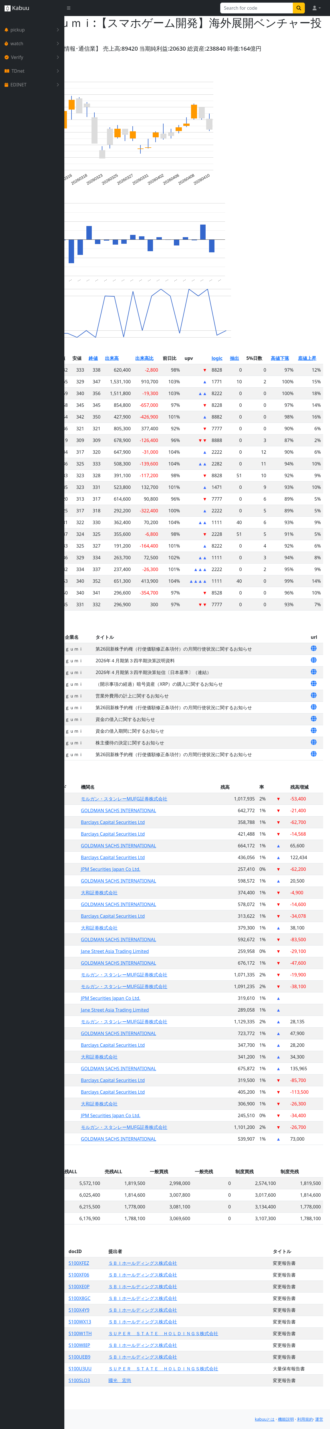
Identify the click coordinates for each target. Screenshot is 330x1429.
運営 (319, 1419)
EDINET (33, 85)
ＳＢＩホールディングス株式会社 (187, 1277)
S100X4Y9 (131, 1324)
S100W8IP (131, 1359)
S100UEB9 (132, 1370)
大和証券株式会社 (149, 906)
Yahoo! (80, 48)
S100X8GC (132, 1312)
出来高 (159, 372)
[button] (316, 8)
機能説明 (286, 1419)
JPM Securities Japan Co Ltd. (160, 883)
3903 (113, 812)
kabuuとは (265, 1419)
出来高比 (186, 372)
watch (33, 43)
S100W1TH (132, 1347)
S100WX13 (132, 1335)
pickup (33, 30)
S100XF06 (131, 1288)
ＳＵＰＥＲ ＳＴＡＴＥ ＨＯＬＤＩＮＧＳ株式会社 (208, 1347)
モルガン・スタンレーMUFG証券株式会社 (174, 812)
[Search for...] (256, 8)
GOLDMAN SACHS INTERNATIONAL (168, 824)
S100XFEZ (131, 1277)
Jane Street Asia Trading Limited (165, 965)
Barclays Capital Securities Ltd (162, 836)
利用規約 (305, 1419)
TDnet (33, 71)
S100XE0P (131, 1300)
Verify (33, 57)
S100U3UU (132, 1382)
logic (245, 372)
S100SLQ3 (131, 1394)
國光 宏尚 (164, 1394)
